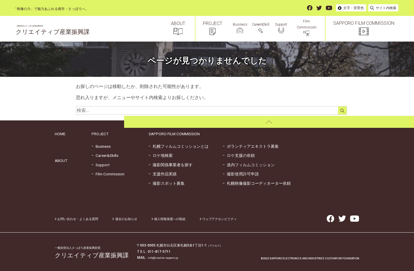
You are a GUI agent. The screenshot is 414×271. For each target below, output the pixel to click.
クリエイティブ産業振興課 (66, 31)
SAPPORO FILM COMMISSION (174, 134)
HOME (60, 134)
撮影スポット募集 (167, 183)
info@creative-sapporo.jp (167, 258)
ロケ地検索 (161, 155)
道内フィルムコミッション (249, 165)
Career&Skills (105, 155)
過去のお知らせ (129, 219)
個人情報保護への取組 (175, 219)
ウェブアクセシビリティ (228, 219)
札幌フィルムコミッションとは (179, 146)
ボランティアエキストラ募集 (251, 146)
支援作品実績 (163, 174)
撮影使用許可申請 (241, 174)
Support (101, 165)
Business (101, 146)
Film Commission (108, 174)
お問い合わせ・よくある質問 (78, 219)
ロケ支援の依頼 (239, 155)
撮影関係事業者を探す (171, 165)
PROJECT (100, 134)
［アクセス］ (217, 245)
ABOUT (61, 160)
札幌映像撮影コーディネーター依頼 (257, 183)
